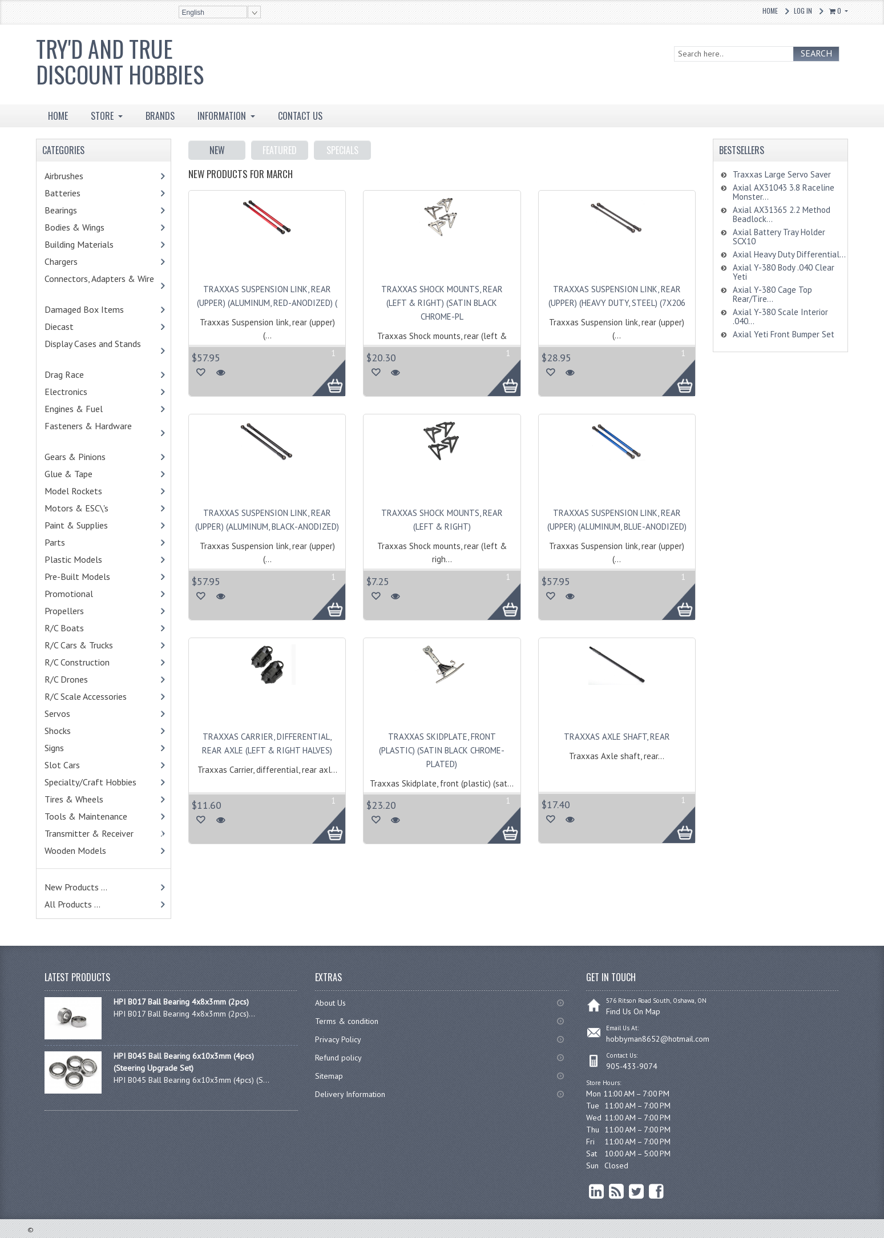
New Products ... (76, 887)
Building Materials (91, 244)
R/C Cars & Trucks (96, 645)
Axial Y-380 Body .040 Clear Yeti (783, 272)
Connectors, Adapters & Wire (105, 285)
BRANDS (160, 116)
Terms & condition (346, 1021)
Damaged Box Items (96, 309)
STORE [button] (103, 116)
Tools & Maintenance (103, 816)
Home (770, 10)
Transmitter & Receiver (104, 833)
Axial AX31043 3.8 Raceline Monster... (783, 192)
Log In (803, 10)
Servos (75, 713)
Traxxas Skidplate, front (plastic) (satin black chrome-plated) (441, 750)
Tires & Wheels (91, 799)
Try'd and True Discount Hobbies (120, 61)
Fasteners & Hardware (94, 432)
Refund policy (338, 1057)
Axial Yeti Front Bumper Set (783, 334)
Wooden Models (90, 850)
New (217, 150)
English (193, 13)
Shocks (75, 730)
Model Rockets (73, 491)
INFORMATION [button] (222, 116)
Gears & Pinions (92, 456)
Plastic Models (91, 559)
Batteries (77, 193)
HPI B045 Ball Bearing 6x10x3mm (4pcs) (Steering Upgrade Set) (184, 1062)
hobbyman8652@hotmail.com (657, 1039)
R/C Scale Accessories (103, 696)
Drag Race (82, 374)
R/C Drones (78, 679)
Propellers (64, 610)
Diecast (74, 326)
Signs (54, 747)
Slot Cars (62, 765)
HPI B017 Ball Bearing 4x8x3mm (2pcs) (181, 1002)
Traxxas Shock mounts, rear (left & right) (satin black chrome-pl (442, 303)
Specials (342, 150)
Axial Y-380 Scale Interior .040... (780, 316)
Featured (280, 150)
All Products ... (72, 904)
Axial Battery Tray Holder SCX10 (779, 237)
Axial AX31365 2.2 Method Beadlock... (781, 214)
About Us (330, 1003)
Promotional (84, 593)
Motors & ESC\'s (94, 508)
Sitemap (329, 1076)
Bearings (78, 210)
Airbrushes (76, 176)
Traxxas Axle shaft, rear (617, 736)
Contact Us (300, 116)
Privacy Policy (338, 1039)
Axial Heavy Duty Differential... (789, 254)
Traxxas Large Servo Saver (782, 174)
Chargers (76, 261)
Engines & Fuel (91, 408)
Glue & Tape (83, 473)
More (322, 371)
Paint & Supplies (94, 525)
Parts (75, 542)
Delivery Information (350, 1094)
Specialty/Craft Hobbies (90, 782)
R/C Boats (79, 628)
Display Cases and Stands (98, 350)
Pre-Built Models (77, 576)
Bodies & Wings (92, 227)
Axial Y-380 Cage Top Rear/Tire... (772, 294)
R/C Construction (77, 662)
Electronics (81, 391)
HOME (58, 116)
